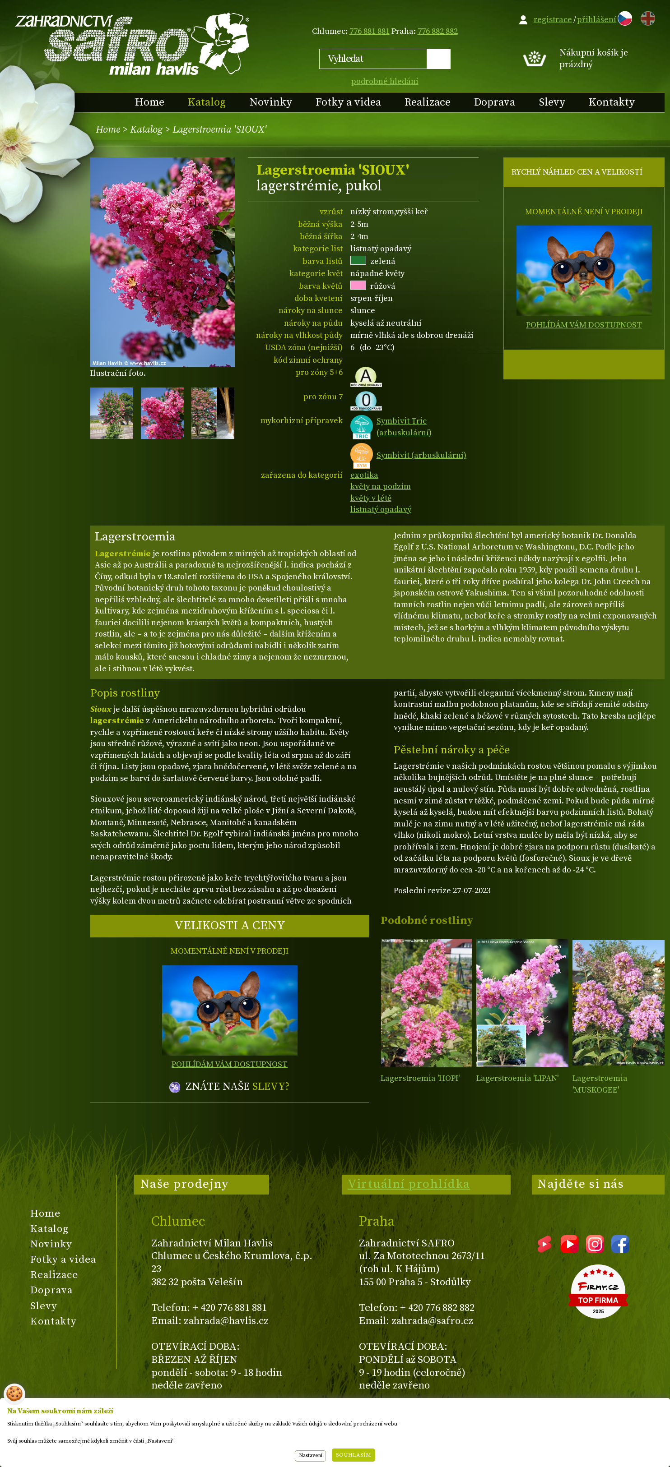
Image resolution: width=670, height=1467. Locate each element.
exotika (364, 475)
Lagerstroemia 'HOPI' (420, 1078)
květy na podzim (380, 486)
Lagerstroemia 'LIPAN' (517, 1078)
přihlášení (596, 19)
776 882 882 (438, 31)
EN (646, 17)
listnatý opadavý (380, 509)
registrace (553, 19)
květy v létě (370, 498)
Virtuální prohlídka (409, 1184)
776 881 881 (369, 31)
